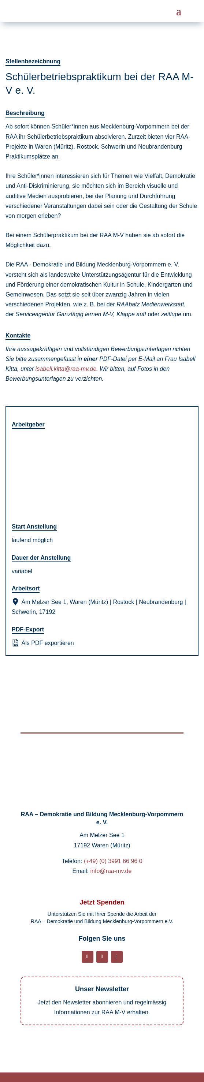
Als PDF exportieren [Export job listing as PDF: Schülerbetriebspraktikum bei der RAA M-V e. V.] (43, 642)
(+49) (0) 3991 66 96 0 (113, 861)
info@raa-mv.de (111, 871)
